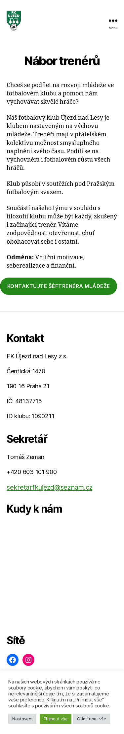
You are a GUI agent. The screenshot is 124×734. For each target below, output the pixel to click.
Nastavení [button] (22, 718)
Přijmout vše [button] (56, 718)
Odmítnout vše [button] (91, 718)
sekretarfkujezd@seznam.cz (49, 487)
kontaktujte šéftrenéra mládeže (58, 286)
